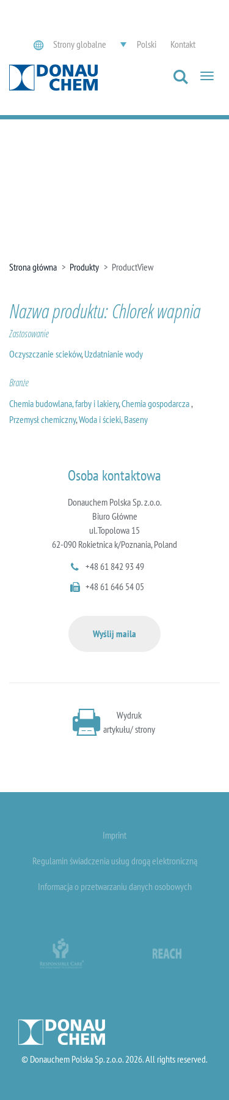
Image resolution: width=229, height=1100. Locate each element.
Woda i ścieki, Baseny (113, 419)
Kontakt (182, 44)
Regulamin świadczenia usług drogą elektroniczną (114, 861)
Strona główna (33, 267)
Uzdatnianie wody (113, 354)
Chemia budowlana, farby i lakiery (63, 403)
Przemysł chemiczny (42, 419)
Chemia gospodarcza (156, 403)
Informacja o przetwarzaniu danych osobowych (115, 886)
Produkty (84, 267)
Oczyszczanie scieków (45, 354)
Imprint (114, 835)
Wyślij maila (114, 633)
